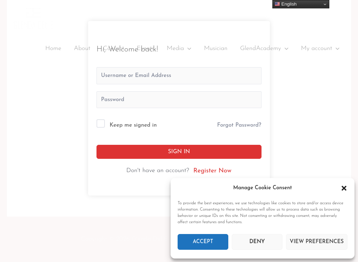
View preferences (317, 242)
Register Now (212, 171)
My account (316, 48)
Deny (257, 242)
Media (175, 48)
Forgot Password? (239, 125)
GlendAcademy (260, 48)
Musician (215, 48)
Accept (203, 242)
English (285, 4)
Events (145, 48)
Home (53, 48)
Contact (113, 48)
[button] (344, 188)
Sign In (179, 152)
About (82, 48)
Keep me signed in (133, 125)
